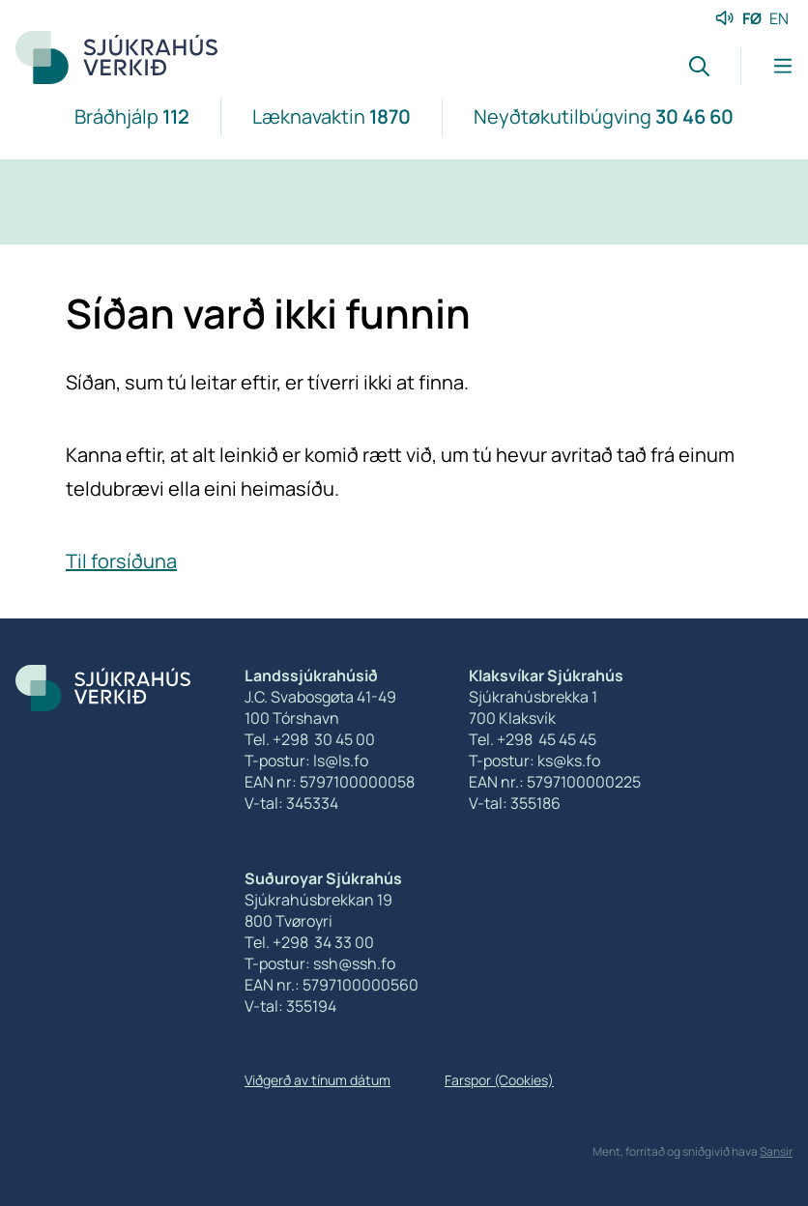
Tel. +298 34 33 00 (309, 942)
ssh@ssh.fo (354, 963)
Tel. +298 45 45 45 (532, 739)
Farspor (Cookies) (499, 1080)
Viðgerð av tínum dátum (317, 1080)
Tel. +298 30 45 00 (310, 739)
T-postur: (279, 963)
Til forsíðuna (121, 561)
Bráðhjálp (131, 116)
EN (779, 18)
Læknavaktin (331, 116)
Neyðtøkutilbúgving (604, 116)
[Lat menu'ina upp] (766, 66)
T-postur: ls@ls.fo (306, 760)
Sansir (776, 1151)
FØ (752, 18)
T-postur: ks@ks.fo (534, 760)
